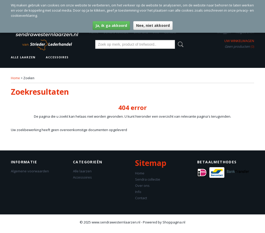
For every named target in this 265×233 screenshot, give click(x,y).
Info (138, 191)
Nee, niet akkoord (153, 25)
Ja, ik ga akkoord (111, 25)
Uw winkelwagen (239, 40)
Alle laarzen (23, 57)
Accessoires (57, 57)
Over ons (142, 185)
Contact (141, 198)
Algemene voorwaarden (30, 171)
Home (15, 78)
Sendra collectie (147, 179)
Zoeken (179, 44)
